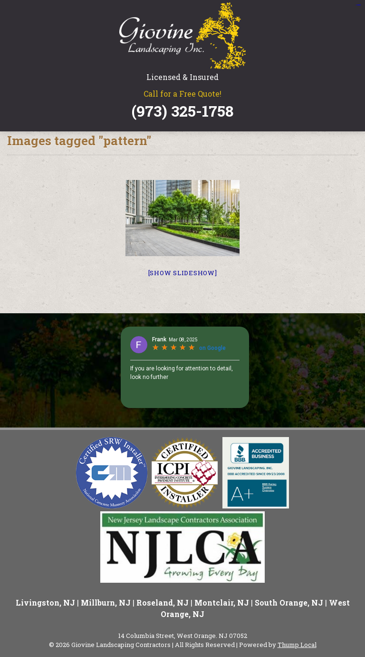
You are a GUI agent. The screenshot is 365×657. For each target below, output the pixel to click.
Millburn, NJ (106, 602)
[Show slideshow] (182, 273)
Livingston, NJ (45, 602)
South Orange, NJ (289, 602)
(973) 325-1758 (182, 110)
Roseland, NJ (162, 602)
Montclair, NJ (221, 602)
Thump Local (297, 644)
